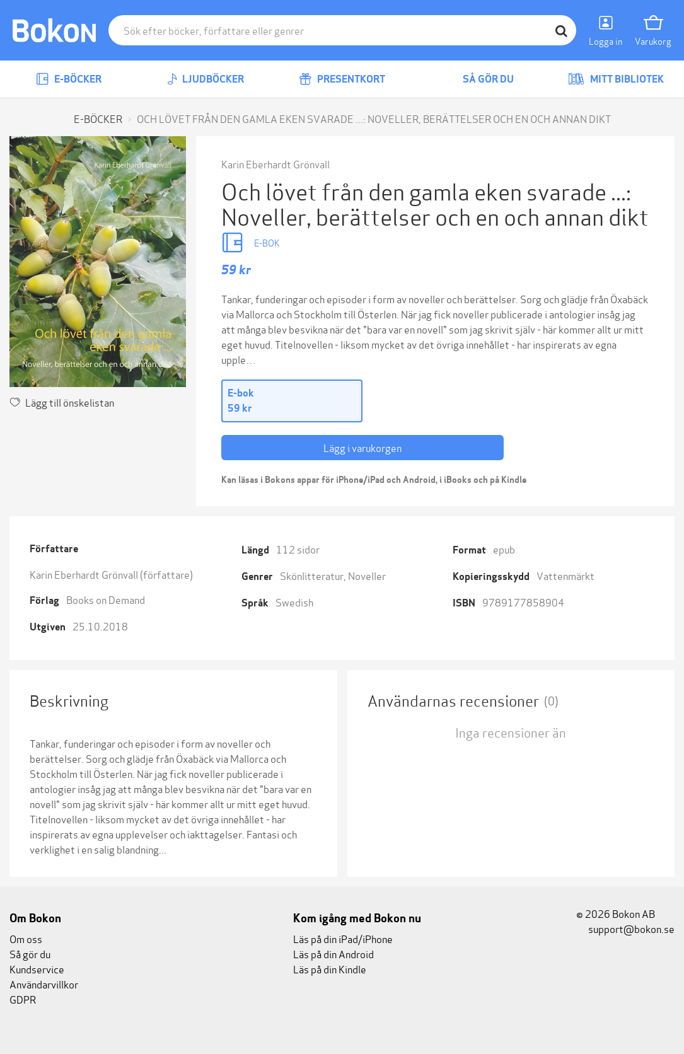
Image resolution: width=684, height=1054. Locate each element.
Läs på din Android (333, 953)
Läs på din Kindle (329, 968)
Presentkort (342, 79)
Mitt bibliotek (616, 79)
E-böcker (68, 79)
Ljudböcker (205, 79)
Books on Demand (105, 599)
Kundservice (36, 968)
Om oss (25, 938)
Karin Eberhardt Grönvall (275, 163)
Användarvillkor (43, 983)
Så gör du (479, 79)
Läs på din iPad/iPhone (343, 938)
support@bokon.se (625, 928)
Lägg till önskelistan (61, 402)
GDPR (22, 999)
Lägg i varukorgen (362, 447)
